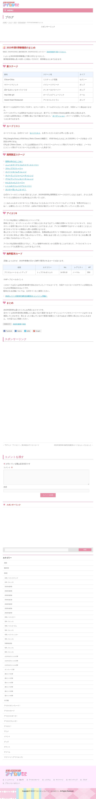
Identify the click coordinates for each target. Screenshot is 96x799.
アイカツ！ (62, 52)
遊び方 (21, 783)
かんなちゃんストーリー (15, 183)
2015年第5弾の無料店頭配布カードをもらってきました (73, 445)
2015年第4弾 (8, 589)
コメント (8, 467)
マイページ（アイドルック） (14, 760)
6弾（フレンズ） (9, 655)
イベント (7, 739)
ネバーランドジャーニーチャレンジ (19, 176)
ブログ (85, 783)
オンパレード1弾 (9, 672)
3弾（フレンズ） (9, 633)
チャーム (7, 755)
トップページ (9, 783)
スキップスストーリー (14, 168)
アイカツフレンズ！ (11, 724)
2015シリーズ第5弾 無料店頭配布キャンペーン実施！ (26, 296)
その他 (6, 703)
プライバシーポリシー (12, 786)
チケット (7, 750)
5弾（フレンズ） (9, 650)
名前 (5, 490)
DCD (57, 52)
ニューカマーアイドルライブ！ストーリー (22, 165)
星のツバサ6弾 (9, 698)
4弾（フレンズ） (9, 642)
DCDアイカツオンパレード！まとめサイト (45, 794)
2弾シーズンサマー (10, 620)
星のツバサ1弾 (9, 677)
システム (48, 783)
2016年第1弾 (8, 602)
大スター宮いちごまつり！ (15, 190)
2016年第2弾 (8, 607)
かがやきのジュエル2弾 (11, 663)
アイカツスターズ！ (11, 719)
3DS (5, 566)
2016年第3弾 (8, 611)
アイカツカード (9, 714)
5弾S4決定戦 (8, 646)
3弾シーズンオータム (11, 629)
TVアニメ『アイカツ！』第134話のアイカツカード (21, 445)
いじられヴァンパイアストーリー (18, 186)
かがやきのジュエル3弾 (11, 668)
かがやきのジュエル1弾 (11, 659)
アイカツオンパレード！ (12, 708)
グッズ (6, 745)
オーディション (58, 116)
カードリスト (35, 133)
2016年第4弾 (8, 616)
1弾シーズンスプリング (11, 581)
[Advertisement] (48, 34)
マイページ (59, 783)
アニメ (6, 734)
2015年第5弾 (51, 52)
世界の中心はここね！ (14, 161)
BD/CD (6, 571)
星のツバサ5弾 (9, 694)
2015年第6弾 (8, 598)
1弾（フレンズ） (9, 585)
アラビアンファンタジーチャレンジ (19, 179)
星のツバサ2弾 (9, 681)
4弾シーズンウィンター (11, 637)
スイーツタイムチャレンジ (15, 172)
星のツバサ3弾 (9, 685)
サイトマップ (73, 783)
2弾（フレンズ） (9, 624)
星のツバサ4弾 (9, 690)
